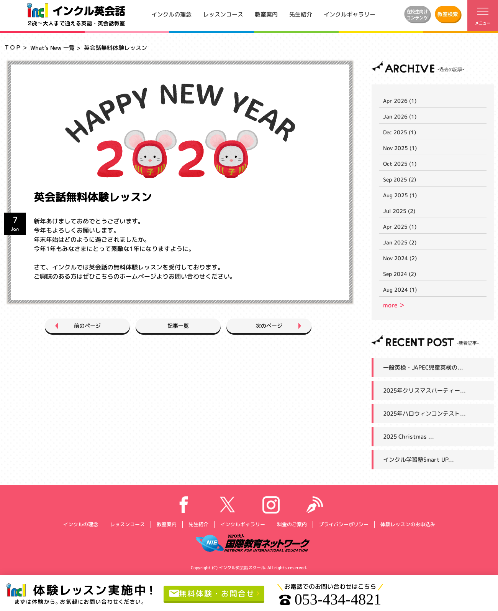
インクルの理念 (171, 14)
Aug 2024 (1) (400, 289)
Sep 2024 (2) (399, 273)
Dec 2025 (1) (399, 132)
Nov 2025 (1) (400, 148)
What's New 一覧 (52, 48)
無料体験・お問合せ (212, 593)
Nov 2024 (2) (400, 258)
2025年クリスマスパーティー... (424, 390)
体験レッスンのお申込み (407, 523)
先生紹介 (300, 14)
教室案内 (266, 14)
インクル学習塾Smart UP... (418, 460)
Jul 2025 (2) (399, 211)
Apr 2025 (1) (399, 226)
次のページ (269, 325)
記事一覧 (178, 325)
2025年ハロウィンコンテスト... (424, 414)
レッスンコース (223, 14)
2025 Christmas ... (408, 437)
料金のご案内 (291, 523)
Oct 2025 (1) (399, 163)
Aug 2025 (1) (400, 195)
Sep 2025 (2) (399, 179)
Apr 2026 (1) (399, 100)
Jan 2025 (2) (399, 242)
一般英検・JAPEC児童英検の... (423, 367)
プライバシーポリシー (343, 523)
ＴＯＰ (12, 47)
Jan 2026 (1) (399, 116)
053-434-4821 (330, 599)
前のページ (87, 325)
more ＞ (394, 305)
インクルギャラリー (349, 14)
